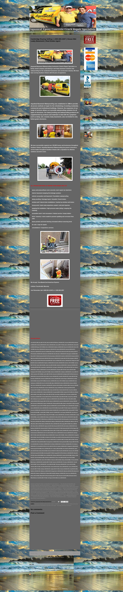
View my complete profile (35, 576)
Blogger (70, 588)
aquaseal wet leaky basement (38, 574)
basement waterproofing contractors (69, 503)
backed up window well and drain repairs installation (47, 503)
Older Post (76, 553)
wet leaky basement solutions (64, 505)
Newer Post (34, 553)
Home (55, 553)
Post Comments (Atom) (58, 557)
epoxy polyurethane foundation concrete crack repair (43, 505)
